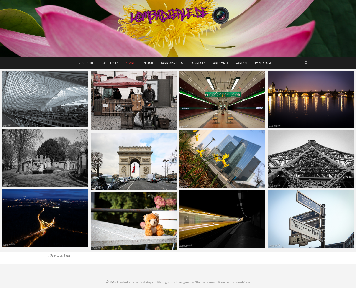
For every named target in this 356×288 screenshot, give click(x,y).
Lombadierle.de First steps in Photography (146, 282)
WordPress (243, 282)
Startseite (86, 63)
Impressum (263, 63)
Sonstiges (198, 63)
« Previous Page (59, 255)
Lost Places (109, 63)
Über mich (220, 63)
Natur (148, 63)
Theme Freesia (205, 282)
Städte (131, 63)
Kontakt (241, 63)
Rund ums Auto (171, 63)
